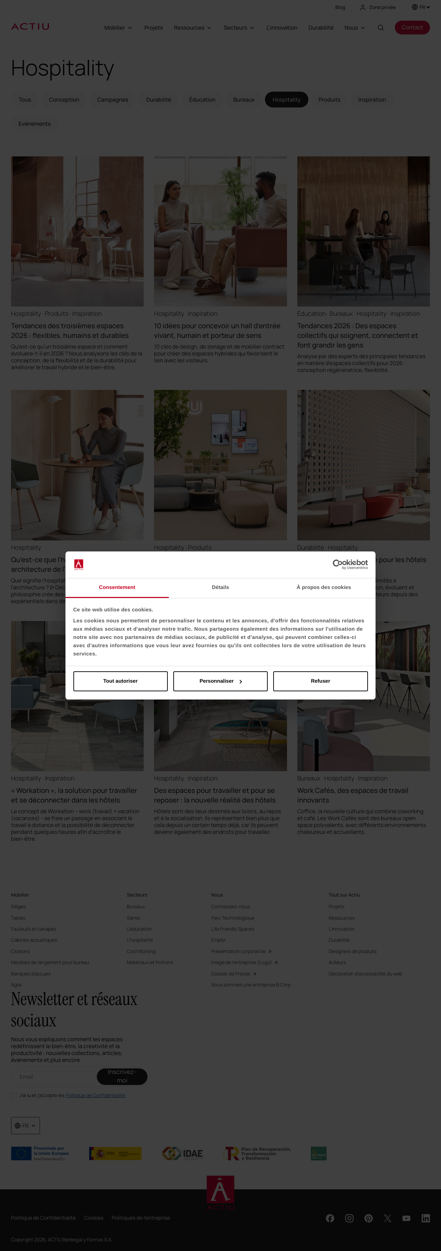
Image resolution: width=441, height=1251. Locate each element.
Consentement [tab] (117, 587)
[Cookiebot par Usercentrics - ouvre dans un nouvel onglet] (338, 565)
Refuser (320, 681)
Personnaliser (220, 681)
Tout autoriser (120, 681)
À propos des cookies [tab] (324, 587)
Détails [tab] (220, 587)
